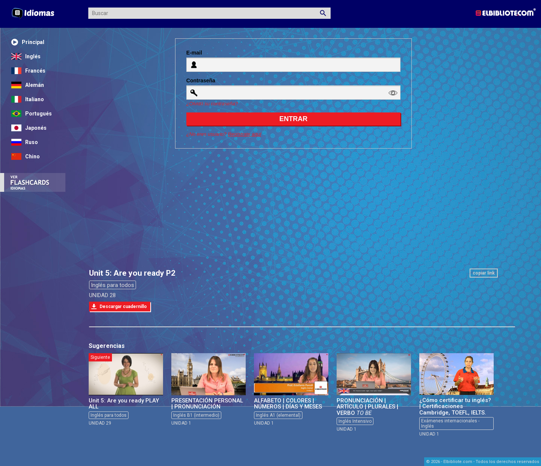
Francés (28, 70)
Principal (27, 42)
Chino (25, 156)
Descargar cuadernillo (123, 306)
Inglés (26, 56)
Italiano (27, 99)
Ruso (24, 142)
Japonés (29, 127)
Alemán (27, 85)
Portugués (31, 113)
